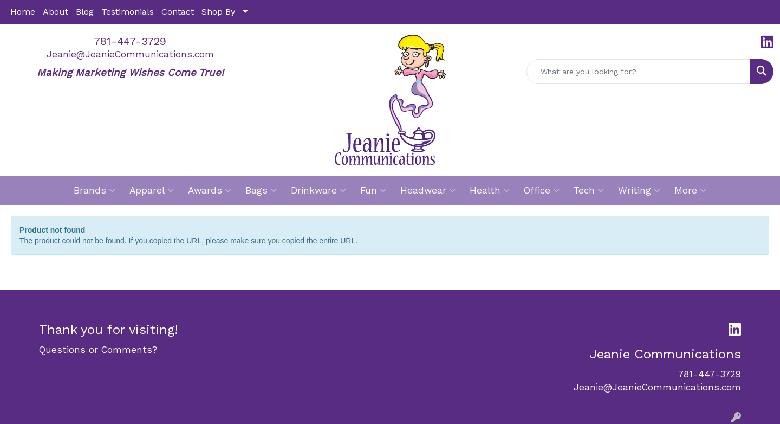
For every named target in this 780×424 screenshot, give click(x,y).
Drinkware (318, 190)
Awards (209, 190)
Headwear (428, 190)
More (690, 190)
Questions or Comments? (98, 349)
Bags (261, 190)
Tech (589, 190)
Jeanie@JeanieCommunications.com (130, 54)
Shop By (218, 12)
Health (490, 190)
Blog (85, 12)
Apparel (151, 190)
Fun (373, 190)
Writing (639, 190)
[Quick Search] (638, 71)
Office (542, 190)
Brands (94, 190)
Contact (177, 12)
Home (22, 12)
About (55, 12)
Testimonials (127, 12)
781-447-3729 (130, 41)
